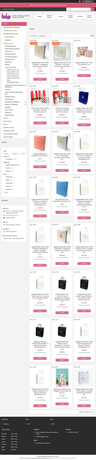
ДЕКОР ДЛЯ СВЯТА (9, 59)
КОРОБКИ (7, 65)
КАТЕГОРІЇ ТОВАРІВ (8, 137)
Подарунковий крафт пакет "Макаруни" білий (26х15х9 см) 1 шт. (62, 391)
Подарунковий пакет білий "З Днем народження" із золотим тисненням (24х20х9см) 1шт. (84, 344)
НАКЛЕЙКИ (7, 107)
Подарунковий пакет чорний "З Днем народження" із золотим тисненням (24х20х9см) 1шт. (62, 345)
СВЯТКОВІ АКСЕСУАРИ (10, 54)
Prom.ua (57, 456)
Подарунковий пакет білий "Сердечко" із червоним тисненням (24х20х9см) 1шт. (40, 65)
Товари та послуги (49, 16)
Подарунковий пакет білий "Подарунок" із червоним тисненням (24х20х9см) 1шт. (62, 249)
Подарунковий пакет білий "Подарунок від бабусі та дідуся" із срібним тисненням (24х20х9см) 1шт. (40, 250)
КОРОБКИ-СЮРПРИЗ (10, 97)
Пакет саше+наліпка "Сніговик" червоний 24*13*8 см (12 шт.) (62, 110)
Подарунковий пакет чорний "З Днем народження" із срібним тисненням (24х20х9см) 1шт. (62, 297)
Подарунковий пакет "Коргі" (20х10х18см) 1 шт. (84, 63)
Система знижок (70, 16)
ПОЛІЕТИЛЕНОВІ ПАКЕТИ (13, 82)
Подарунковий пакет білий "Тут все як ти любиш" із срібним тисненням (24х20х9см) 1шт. (40, 202)
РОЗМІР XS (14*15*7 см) (13, 70)
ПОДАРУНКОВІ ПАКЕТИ (10, 67)
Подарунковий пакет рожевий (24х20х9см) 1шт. (40, 154)
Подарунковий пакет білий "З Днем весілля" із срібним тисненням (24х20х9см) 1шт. (84, 249)
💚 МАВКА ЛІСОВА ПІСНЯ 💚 (10, 34)
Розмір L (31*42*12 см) (13, 76)
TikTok (53, 424)
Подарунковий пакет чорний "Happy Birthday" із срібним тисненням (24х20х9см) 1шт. (40, 344)
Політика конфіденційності (69, 458)
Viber (28, 424)
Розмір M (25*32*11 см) (13, 74)
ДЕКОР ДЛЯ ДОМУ (9, 115)
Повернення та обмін (8, 130)
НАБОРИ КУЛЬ (8, 62)
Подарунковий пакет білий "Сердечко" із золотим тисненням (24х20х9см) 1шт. (62, 65)
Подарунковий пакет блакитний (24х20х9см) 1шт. (62, 200)
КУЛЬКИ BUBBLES (9, 99)
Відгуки (5, 124)
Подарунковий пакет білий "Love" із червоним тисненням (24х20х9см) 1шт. (62, 156)
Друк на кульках (89, 16)
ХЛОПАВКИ (7, 89)
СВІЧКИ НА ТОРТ (9, 51)
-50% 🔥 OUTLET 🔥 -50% (10, 30)
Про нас (61, 16)
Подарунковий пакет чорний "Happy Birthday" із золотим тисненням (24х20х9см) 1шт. (84, 297)
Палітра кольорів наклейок (10, 134)
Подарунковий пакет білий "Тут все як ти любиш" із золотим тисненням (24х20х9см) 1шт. (84, 156)
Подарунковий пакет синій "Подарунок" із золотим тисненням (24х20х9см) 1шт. (84, 111)
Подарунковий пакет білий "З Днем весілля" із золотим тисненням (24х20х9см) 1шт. (40, 297)
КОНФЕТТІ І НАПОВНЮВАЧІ (11, 104)
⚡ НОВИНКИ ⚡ (7, 40)
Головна (39, 16)
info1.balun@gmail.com (12, 215)
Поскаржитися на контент (54, 458)
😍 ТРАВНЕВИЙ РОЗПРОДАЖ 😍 (11, 27)
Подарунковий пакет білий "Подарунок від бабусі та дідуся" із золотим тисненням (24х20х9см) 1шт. (84, 203)
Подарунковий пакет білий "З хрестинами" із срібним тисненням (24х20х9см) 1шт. (84, 391)
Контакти (80, 16)
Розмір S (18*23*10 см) (13, 72)
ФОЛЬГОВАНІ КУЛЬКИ (10, 46)
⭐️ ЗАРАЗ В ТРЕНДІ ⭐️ (9, 37)
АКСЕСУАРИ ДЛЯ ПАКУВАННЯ (12, 102)
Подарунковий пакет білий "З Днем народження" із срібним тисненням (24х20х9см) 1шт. (40, 391)
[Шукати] (92, 9)
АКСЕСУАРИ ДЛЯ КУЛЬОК (11, 57)
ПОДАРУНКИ (8, 112)
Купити (40, 79)
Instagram (6, 424)
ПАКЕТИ (8, 80)
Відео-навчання (7, 121)
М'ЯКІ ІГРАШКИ (9, 110)
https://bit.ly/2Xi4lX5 (18, 238)
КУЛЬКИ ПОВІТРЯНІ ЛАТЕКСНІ (12, 49)
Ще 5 (6, 192)
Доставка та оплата (8, 127)
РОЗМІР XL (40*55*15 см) (13, 78)
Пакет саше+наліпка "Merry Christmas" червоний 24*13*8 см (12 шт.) (40, 110)
